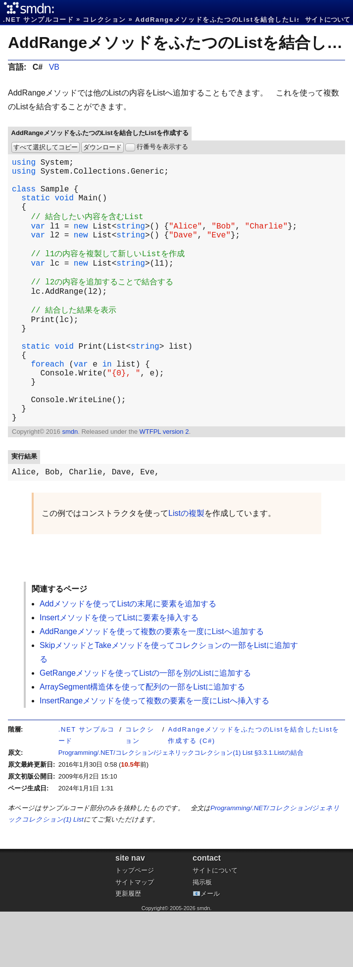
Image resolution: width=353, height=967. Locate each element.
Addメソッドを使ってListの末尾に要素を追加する (128, 659)
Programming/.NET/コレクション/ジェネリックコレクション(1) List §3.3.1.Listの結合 (180, 808)
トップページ (134, 925)
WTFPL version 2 (164, 485)
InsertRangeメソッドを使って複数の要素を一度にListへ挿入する (154, 756)
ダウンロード (102, 147)
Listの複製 (186, 568)
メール (210, 949)
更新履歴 (128, 949)
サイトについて (327, 19)
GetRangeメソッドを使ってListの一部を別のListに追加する (145, 728)
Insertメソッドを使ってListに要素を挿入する (119, 673)
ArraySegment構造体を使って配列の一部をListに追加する (142, 742)
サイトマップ (134, 937)
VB (54, 67)
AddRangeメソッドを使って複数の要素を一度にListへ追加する (152, 687)
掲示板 (202, 937)
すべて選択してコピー (45, 147)
